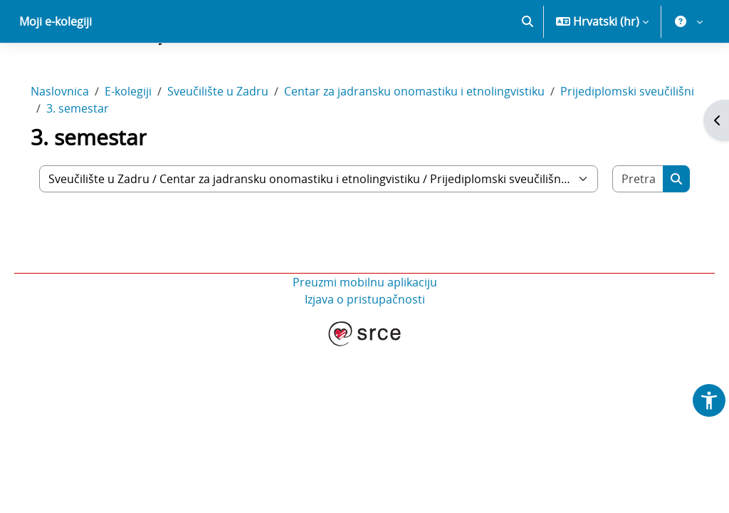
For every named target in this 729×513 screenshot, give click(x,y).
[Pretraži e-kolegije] (620, 228)
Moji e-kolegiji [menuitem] (55, 71)
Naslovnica (80, 141)
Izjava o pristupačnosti (365, 349)
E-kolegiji (148, 141)
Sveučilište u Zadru (237, 141)
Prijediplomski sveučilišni (133, 158)
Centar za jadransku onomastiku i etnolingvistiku (434, 141)
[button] (527, 71)
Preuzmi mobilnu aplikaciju (365, 332)
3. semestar (247, 158)
